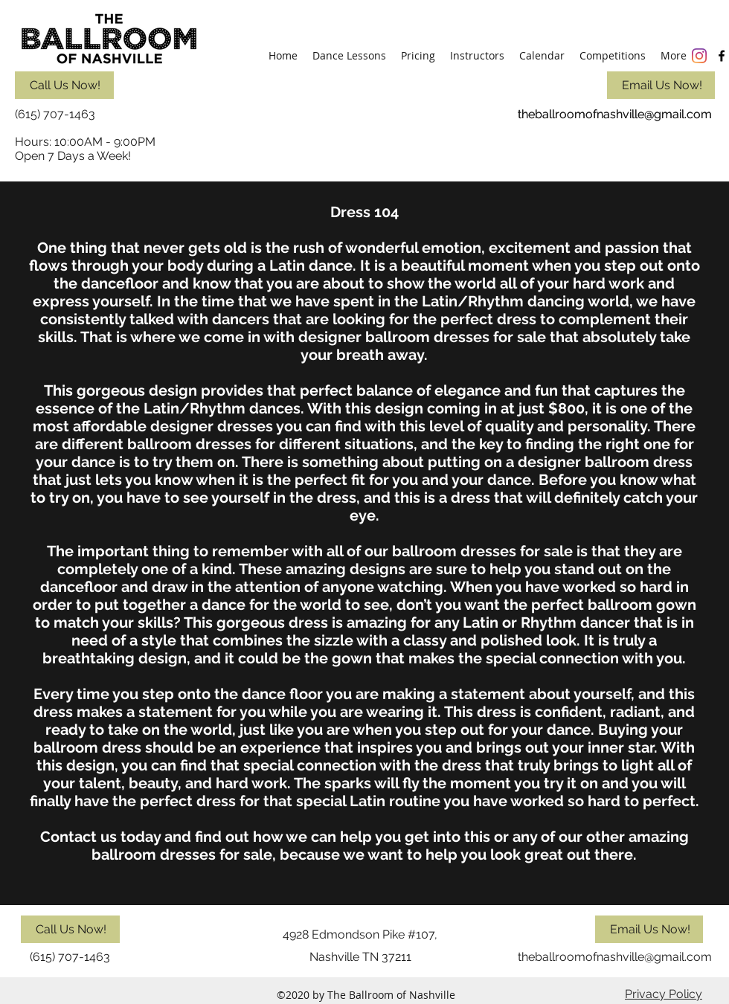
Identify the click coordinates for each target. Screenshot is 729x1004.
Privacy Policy (663, 994)
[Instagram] (699, 55)
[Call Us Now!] (64, 85)
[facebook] (721, 55)
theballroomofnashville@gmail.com (615, 114)
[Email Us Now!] (661, 85)
